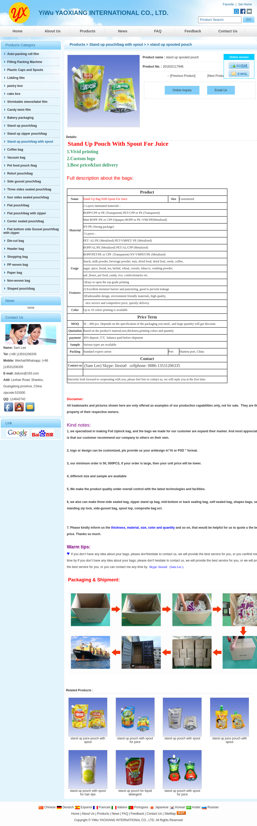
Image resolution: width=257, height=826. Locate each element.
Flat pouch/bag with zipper (24, 213)
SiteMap (170, 813)
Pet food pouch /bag (20, 165)
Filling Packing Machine (22, 62)
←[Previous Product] (181, 76)
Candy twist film (17, 110)
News (122, 31)
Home (18, 31)
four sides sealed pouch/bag (26, 197)
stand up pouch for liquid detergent (135, 792)
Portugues (138, 807)
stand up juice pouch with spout (87, 740)
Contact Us (227, 31)
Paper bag (12, 272)
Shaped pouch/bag (19, 288)
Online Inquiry (181, 90)
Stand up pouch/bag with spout (116, 44)
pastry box (13, 86)
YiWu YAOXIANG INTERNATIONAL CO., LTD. (123, 820)
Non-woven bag (16, 280)
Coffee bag (13, 149)
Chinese (47, 807)
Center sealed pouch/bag (23, 221)
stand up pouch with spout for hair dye (88, 792)
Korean (177, 807)
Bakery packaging (18, 118)
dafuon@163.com (26, 373)
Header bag (13, 249)
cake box (11, 94)
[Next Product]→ (218, 76)
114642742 (17, 399)
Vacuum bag (14, 157)
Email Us (221, 90)
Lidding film (14, 78)
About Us (53, 31)
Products (88, 31)
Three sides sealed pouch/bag (27, 189)
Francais (102, 807)
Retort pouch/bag (18, 173)
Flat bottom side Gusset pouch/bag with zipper (31, 231)
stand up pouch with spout (182, 738)
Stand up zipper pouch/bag (25, 133)
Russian (210, 807)
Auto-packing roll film (21, 54)
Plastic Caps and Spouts (23, 70)
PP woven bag (15, 265)
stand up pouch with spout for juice (135, 740)
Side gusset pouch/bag (22, 181)
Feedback (193, 31)
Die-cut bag (13, 241)
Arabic (193, 807)
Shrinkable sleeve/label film (25, 102)
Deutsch (65, 807)
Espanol (83, 807)
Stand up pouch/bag (20, 125)
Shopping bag (15, 257)
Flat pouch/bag (16, 205)
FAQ (158, 31)
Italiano (119, 807)
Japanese (158, 807)
